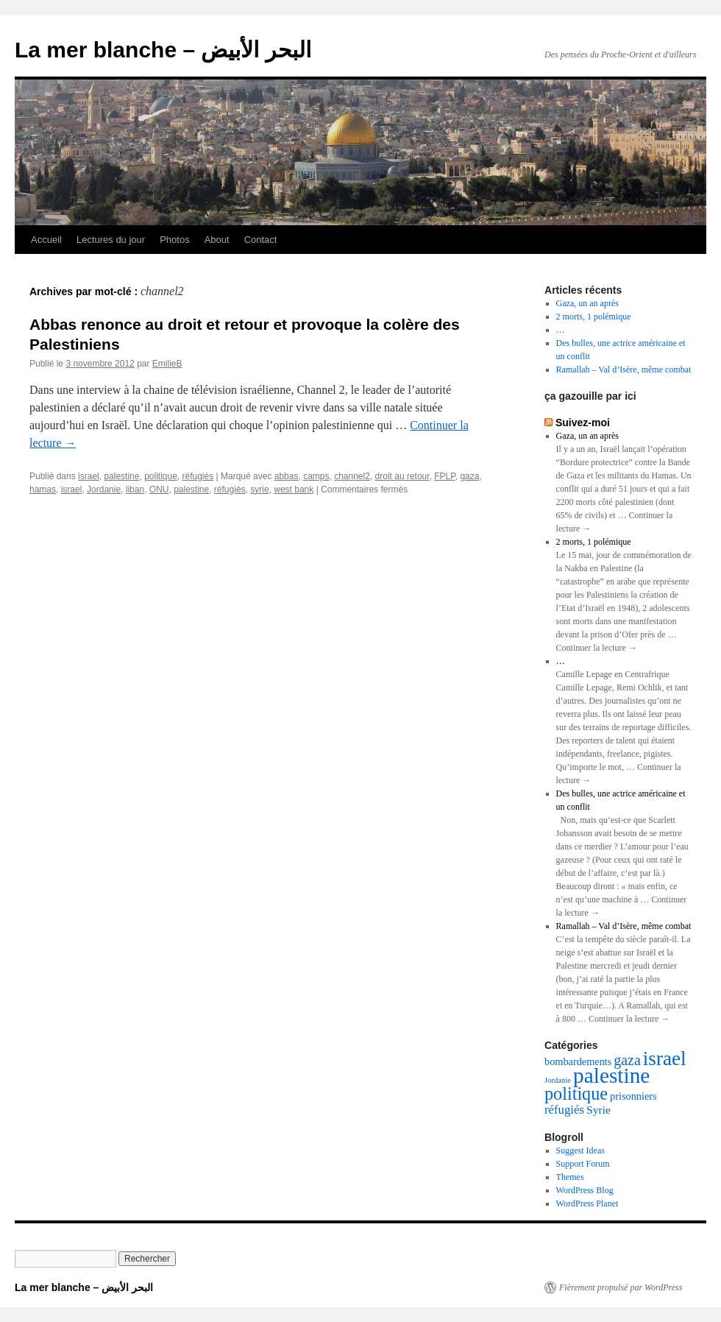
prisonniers (633, 1096)
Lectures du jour (111, 239)
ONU (159, 489)
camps (316, 476)
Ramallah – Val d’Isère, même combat (624, 369)
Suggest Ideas (580, 1150)
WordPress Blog (585, 1190)
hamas (42, 489)
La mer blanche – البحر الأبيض (163, 50)
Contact (260, 239)
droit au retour (402, 476)
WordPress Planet (587, 1203)
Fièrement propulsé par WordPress (620, 1287)
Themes (570, 1177)
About (217, 239)
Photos (174, 239)
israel (88, 476)
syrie (259, 489)
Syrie (598, 1109)
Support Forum (583, 1164)
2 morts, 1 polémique (593, 316)
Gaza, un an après (587, 303)
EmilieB (167, 363)
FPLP (444, 476)
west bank (293, 489)
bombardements (577, 1061)
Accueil (46, 239)
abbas (286, 476)
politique (160, 476)
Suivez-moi (582, 422)
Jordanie (104, 489)
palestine (121, 476)
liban (135, 489)
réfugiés (198, 476)
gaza (469, 476)
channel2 (352, 476)
